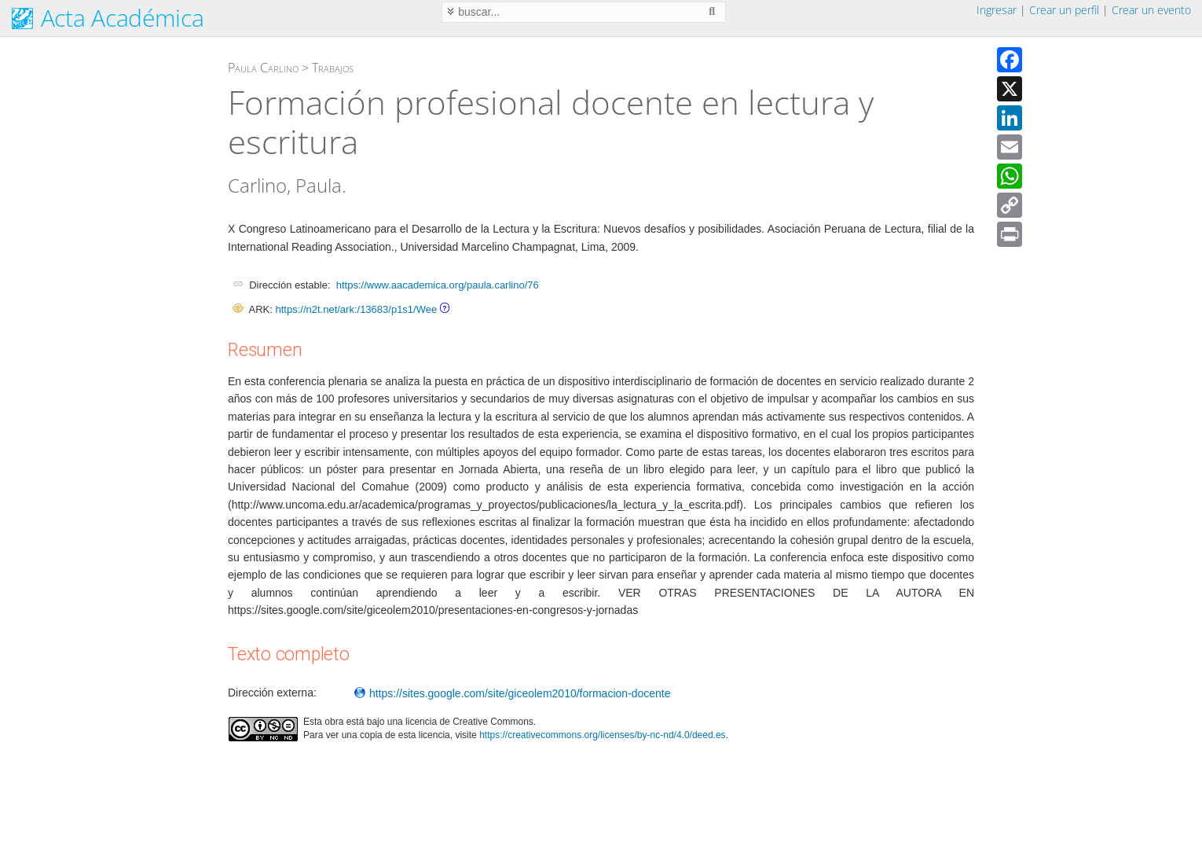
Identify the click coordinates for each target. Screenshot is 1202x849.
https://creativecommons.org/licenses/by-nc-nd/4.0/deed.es (602, 735)
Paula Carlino (263, 67)
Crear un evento (1151, 9)
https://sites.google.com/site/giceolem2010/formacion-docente (512, 693)
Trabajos (333, 67)
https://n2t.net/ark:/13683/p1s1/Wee (356, 309)
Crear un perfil (1064, 9)
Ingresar (997, 9)
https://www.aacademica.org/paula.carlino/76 (437, 285)
